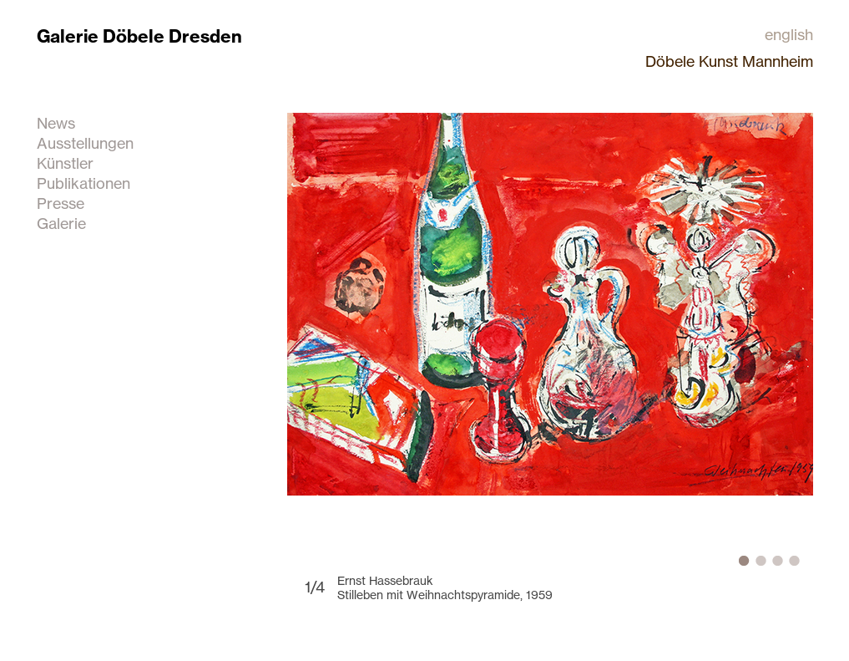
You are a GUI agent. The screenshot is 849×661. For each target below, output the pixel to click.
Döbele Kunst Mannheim (729, 61)
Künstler (65, 163)
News (56, 123)
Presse (60, 203)
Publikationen (83, 183)
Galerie (61, 223)
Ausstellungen (85, 143)
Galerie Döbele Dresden (139, 36)
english (789, 34)
